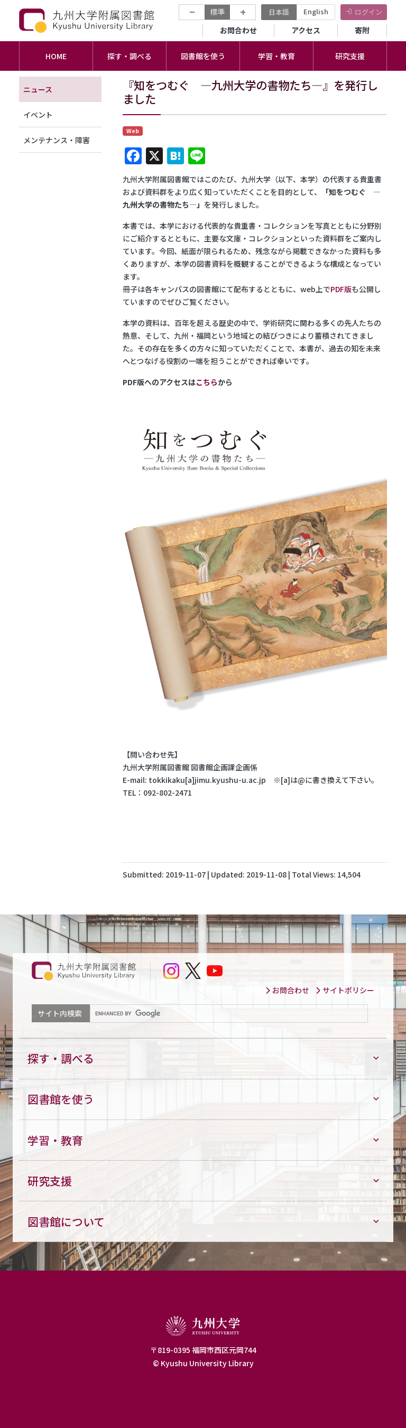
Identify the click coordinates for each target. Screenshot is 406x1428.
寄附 (362, 30)
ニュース (37, 89)
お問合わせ (238, 30)
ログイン (368, 12)
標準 (217, 11)
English (315, 11)
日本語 (279, 12)
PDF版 (341, 289)
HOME (56, 56)
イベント (38, 114)
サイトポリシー (344, 990)
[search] (228, 1013)
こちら (207, 382)
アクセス (305, 30)
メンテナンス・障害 (56, 140)
